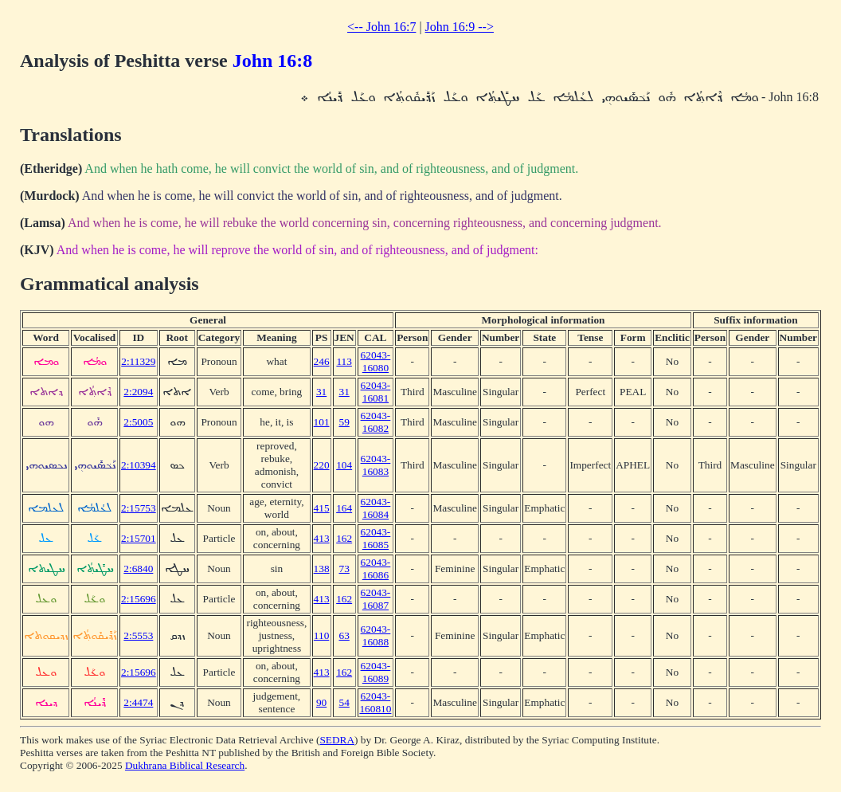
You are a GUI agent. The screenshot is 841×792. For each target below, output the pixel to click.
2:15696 (138, 599)
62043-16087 (376, 598)
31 (321, 392)
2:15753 (138, 508)
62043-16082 (376, 422)
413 (322, 538)
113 (344, 361)
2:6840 (138, 568)
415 (322, 508)
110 (322, 635)
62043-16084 (376, 508)
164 (344, 508)
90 (321, 702)
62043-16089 (376, 672)
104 (344, 465)
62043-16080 (376, 361)
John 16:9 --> (459, 26)
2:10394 (138, 465)
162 (344, 538)
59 (343, 422)
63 (343, 635)
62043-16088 (376, 635)
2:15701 (138, 538)
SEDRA (336, 740)
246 (322, 361)
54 (343, 702)
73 (343, 568)
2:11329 (138, 361)
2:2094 (138, 392)
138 (322, 568)
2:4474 (138, 702)
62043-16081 (376, 391)
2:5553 (138, 635)
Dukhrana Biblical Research (184, 765)
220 (322, 465)
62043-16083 (376, 465)
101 (322, 422)
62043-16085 (376, 538)
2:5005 (138, 422)
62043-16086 (376, 568)
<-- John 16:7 (381, 26)
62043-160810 (375, 702)
